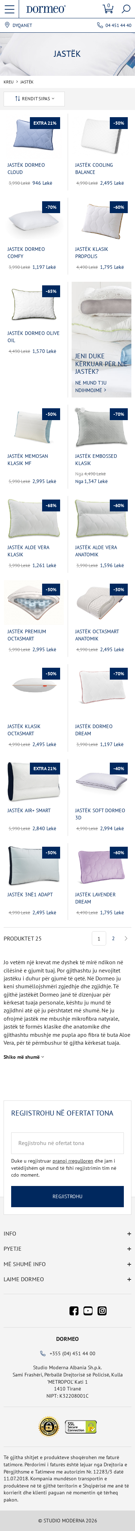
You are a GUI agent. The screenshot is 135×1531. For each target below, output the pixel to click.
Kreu (9, 81)
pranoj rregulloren (73, 1161)
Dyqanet (22, 25)
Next (126, 938)
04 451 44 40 (118, 25)
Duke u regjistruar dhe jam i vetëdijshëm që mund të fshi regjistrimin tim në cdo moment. (63, 1168)
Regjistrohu (67, 1196)
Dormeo (67, 1338)
